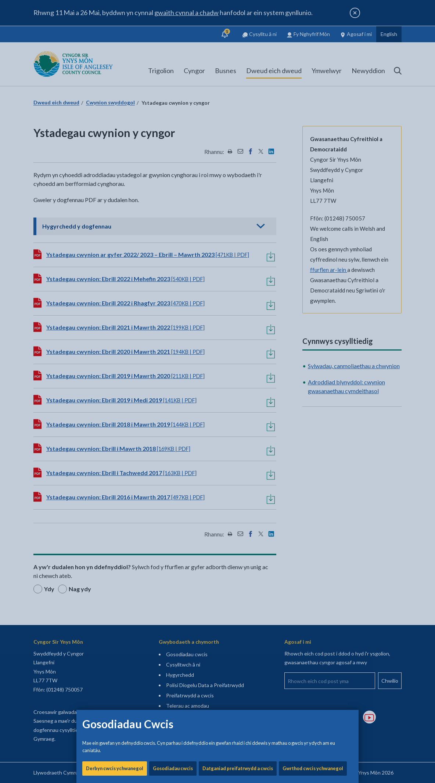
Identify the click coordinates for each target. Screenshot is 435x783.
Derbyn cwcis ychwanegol (114, 250)
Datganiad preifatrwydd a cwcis (237, 250)
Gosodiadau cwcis (173, 250)
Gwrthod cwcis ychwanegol (313, 250)
